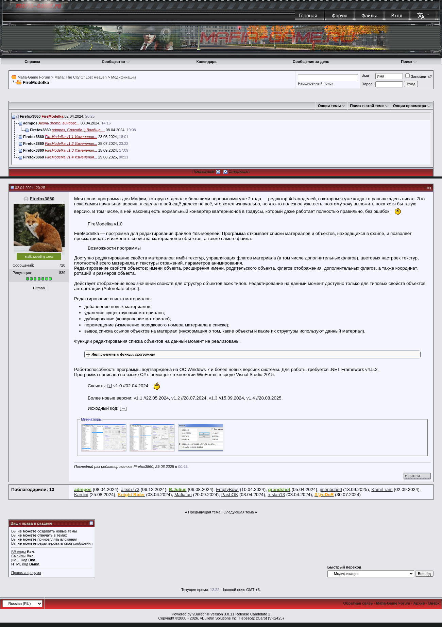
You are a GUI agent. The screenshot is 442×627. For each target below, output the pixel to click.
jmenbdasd (331, 489)
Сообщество (116, 62)
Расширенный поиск (315, 83)
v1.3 (213, 398)
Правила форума (26, 573)
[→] (123, 408)
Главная (308, 15)
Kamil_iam (381, 489)
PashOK (229, 494)
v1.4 (251, 398)
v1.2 (175, 398)
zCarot (261, 618)
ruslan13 (276, 494)
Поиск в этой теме (367, 106)
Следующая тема (238, 512)
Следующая (239, 171)
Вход (397, 15)
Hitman (39, 288)
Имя (365, 76)
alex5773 (130, 489)
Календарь (207, 62)
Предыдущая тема (204, 512)
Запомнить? (418, 76)
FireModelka (52, 116)
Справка (32, 62)
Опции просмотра (409, 106)
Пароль (367, 84)
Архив (419, 603)
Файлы (369, 15)
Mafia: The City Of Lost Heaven (80, 77)
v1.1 (138, 398)
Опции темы (329, 106)
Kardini (81, 494)
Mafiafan (183, 494)
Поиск (409, 62)
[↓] (109, 385)
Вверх (434, 603)
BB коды (18, 552)
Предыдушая (203, 171)
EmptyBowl (227, 489)
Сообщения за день (311, 62)
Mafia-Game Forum (34, 77)
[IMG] (15, 560)
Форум (339, 15)
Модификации (123, 77)
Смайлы (18, 556)
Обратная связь (358, 603)
